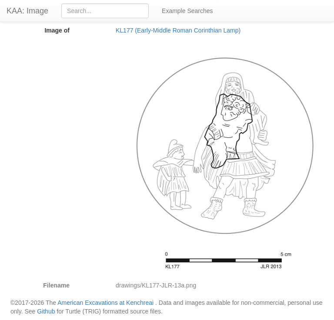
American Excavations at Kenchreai (105, 302)
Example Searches (187, 10)
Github (46, 311)
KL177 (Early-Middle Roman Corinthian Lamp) (178, 30)
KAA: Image (27, 11)
